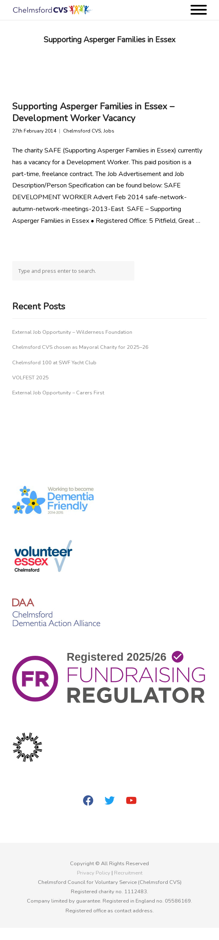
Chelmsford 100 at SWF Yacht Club (54, 362)
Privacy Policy (93, 873)
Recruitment (128, 873)
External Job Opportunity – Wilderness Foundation (72, 332)
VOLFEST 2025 (30, 377)
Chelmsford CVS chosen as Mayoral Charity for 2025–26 (80, 347)
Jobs (108, 131)
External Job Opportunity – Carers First (58, 392)
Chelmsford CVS (82, 131)
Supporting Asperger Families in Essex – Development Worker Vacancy (93, 112)
